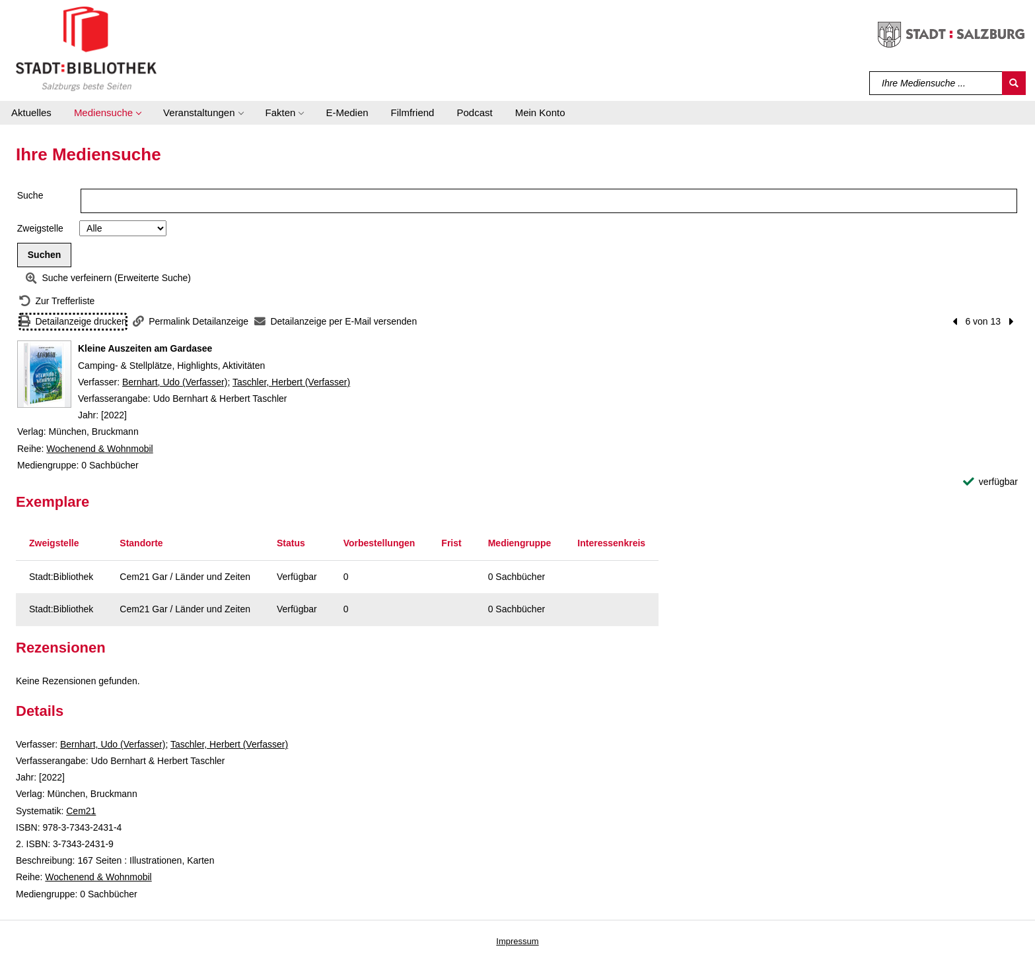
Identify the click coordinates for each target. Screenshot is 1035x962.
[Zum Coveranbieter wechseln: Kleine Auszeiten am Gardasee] (44, 374)
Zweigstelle (40, 228)
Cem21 (81, 811)
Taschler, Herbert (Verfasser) (291, 382)
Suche (30, 195)
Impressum (517, 941)
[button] (107, 113)
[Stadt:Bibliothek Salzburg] (86, 48)
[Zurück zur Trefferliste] (56, 301)
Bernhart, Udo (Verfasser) (175, 382)
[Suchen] (1014, 83)
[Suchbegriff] (936, 83)
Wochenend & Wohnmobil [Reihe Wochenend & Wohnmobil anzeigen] (99, 448)
